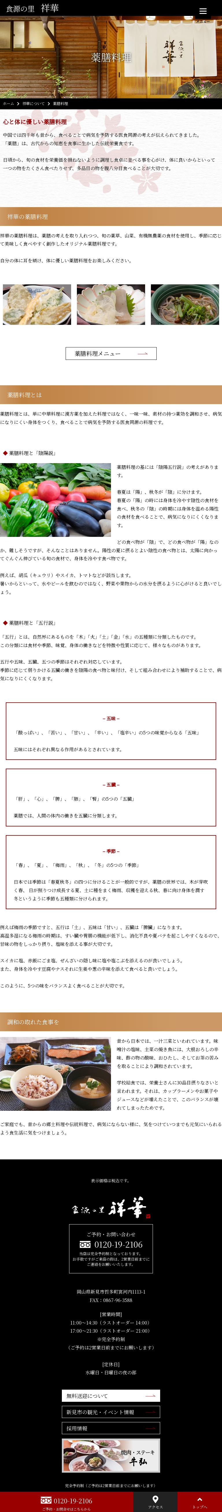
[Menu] (203, 11)
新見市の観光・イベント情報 (100, 1412)
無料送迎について (87, 1395)
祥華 (32, 7)
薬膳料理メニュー (98, 353)
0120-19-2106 (119, 1244)
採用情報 (76, 1428)
